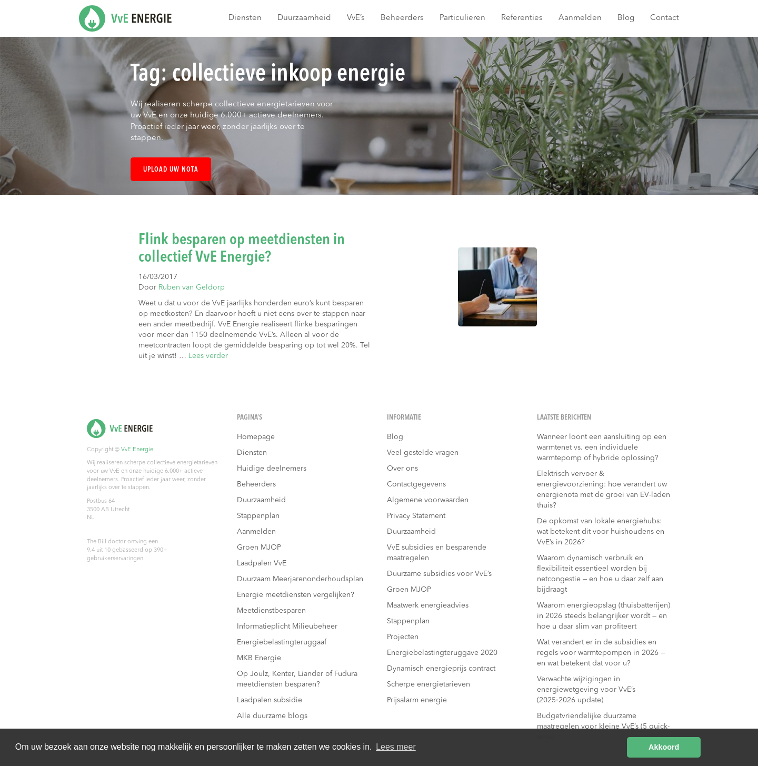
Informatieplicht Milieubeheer (287, 626)
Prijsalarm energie (417, 700)
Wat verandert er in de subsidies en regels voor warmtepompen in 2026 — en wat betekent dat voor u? (601, 653)
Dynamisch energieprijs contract (441, 668)
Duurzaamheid (304, 18)
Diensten (245, 18)
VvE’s (356, 18)
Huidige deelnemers (271, 468)
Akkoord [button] (664, 747)
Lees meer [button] (396, 746)
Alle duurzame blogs (272, 716)
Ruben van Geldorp (191, 287)
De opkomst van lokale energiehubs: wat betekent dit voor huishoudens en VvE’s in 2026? (600, 532)
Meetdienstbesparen (271, 610)
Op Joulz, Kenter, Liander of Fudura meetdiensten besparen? (297, 679)
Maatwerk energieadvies (427, 605)
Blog (625, 18)
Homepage (256, 437)
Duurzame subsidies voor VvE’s (439, 574)
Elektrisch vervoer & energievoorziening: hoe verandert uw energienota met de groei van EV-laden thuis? (603, 489)
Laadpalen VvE (261, 563)
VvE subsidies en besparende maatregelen (436, 553)
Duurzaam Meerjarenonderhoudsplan (300, 579)
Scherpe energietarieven (428, 684)
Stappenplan (258, 516)
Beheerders (402, 18)
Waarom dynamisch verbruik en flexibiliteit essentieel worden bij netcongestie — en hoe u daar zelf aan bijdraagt (600, 573)
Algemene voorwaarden (427, 500)
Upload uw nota (170, 169)
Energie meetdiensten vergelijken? (295, 595)
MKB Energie (259, 658)
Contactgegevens (416, 484)
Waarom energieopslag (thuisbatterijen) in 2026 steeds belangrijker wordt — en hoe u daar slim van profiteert (603, 616)
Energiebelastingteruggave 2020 (442, 652)
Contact (664, 18)
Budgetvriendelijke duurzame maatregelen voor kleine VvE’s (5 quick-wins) (603, 726)
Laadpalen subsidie (269, 700)
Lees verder (208, 356)
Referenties (522, 18)
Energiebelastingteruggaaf (281, 642)
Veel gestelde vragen (422, 452)
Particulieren (462, 18)
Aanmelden (580, 18)
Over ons (402, 468)
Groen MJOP (259, 547)
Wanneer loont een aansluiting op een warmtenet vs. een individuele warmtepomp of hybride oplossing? (601, 447)
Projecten (402, 637)
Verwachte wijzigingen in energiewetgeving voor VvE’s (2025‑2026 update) (586, 689)
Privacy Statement (416, 516)
